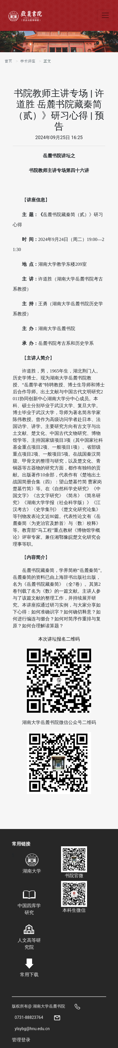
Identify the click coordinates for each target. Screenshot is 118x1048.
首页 (8, 61)
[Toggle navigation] (105, 15)
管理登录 (21, 1040)
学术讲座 (27, 61)
